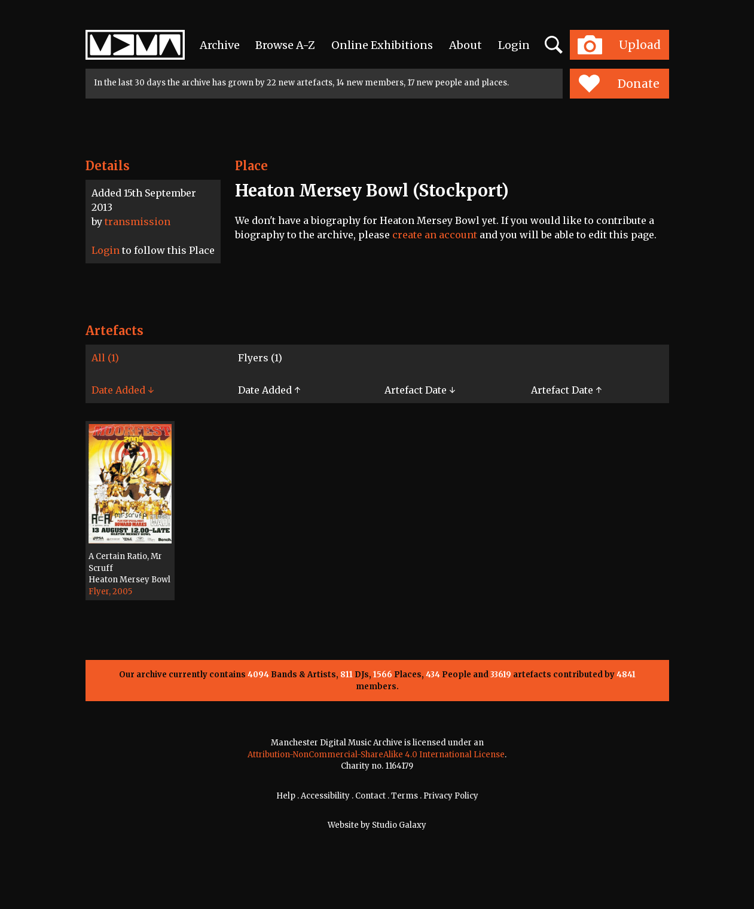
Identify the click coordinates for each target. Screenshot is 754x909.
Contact (370, 796)
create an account (434, 235)
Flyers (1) (260, 358)
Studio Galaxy (399, 825)
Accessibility (325, 796)
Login (514, 45)
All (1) (105, 358)
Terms (404, 796)
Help (285, 796)
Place (251, 165)
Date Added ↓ (122, 390)
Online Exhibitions (382, 45)
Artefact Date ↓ (419, 390)
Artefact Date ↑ (566, 390)
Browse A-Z (285, 45)
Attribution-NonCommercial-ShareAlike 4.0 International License (376, 755)
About (465, 45)
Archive (220, 45)
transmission (137, 222)
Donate (619, 84)
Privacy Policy (450, 796)
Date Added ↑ (269, 390)
